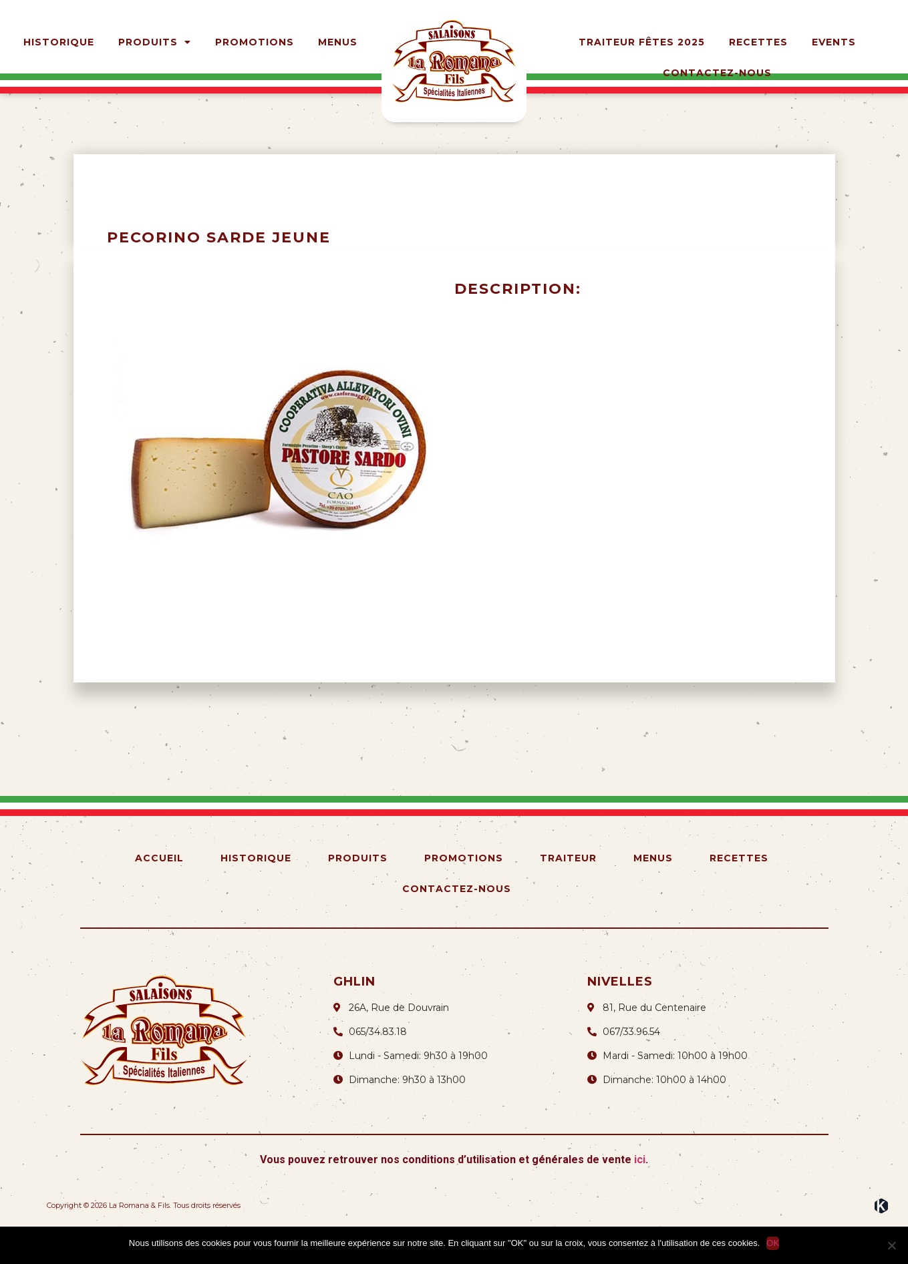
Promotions (254, 42)
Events (834, 42)
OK (772, 1243)
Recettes (758, 42)
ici (639, 1193)
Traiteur (568, 892)
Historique (58, 42)
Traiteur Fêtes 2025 (642, 42)
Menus (337, 42)
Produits (154, 42)
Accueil (159, 892)
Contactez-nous (717, 73)
